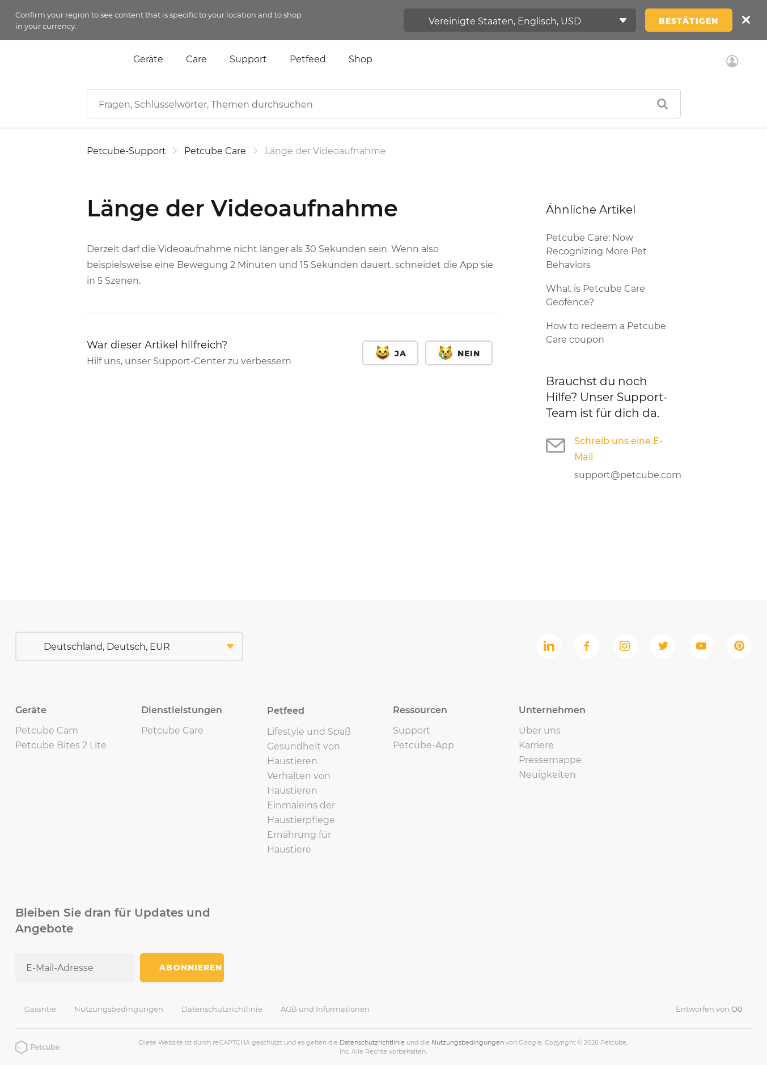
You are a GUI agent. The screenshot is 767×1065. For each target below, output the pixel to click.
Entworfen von (709, 1008)
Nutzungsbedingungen (118, 1008)
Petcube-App (423, 745)
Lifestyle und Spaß (309, 731)
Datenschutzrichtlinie (221, 1008)
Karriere (536, 745)
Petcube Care (216, 151)
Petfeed (308, 59)
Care (196, 59)
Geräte (148, 59)
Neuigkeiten (547, 774)
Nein (469, 353)
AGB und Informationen (325, 1008)
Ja (400, 353)
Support (248, 59)
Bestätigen (688, 21)
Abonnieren (190, 967)
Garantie (40, 1008)
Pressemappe (550, 760)
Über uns (540, 730)
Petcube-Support (127, 151)
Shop (360, 59)
